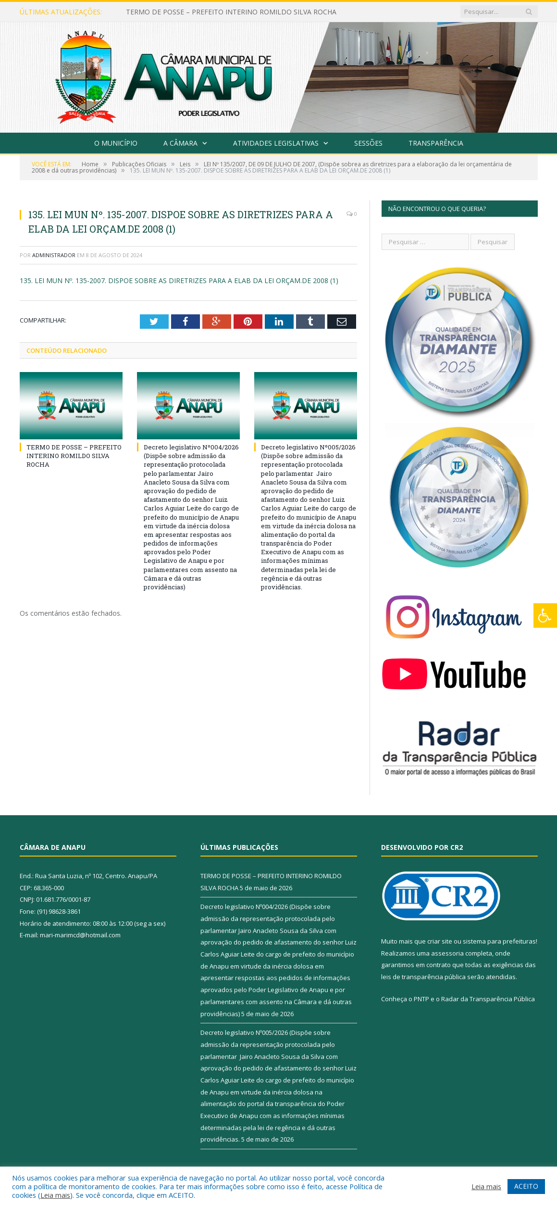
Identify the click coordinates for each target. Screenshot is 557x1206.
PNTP (421, 999)
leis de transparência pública (423, 976)
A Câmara (180, 143)
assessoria (447, 953)
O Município (115, 143)
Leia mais (55, 1195)
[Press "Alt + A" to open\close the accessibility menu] (545, 615)
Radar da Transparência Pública (488, 999)
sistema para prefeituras (499, 941)
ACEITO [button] (526, 1186)
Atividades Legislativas (276, 143)
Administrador (53, 255)
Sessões (368, 143)
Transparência (435, 143)
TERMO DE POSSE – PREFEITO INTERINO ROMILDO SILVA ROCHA (231, 12)
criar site (439, 941)
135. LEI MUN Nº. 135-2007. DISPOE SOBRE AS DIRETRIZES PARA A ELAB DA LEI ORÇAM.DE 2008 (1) (179, 280)
